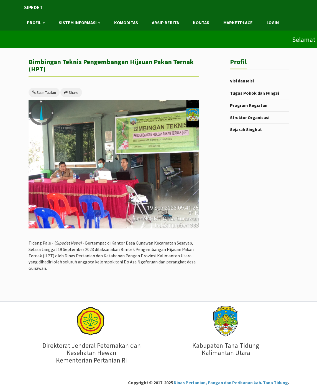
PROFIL (36, 22)
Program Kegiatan (248, 105)
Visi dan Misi (242, 81)
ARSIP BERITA (165, 22)
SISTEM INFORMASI (79, 22)
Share (71, 92)
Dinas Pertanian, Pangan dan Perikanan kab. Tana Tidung (230, 382)
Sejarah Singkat (246, 129)
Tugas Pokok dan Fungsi (254, 93)
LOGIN (273, 22)
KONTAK (201, 22)
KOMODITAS (126, 22)
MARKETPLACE (238, 22)
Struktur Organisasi (249, 117)
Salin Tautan (44, 92)
